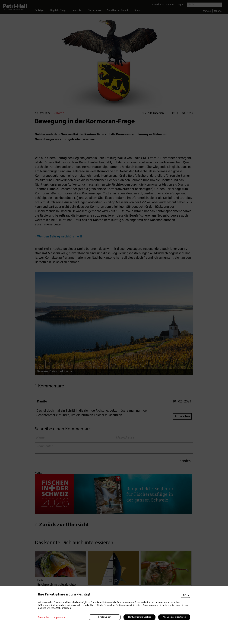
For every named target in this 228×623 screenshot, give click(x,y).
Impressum (59, 617)
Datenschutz (44, 617)
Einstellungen (104, 617)
